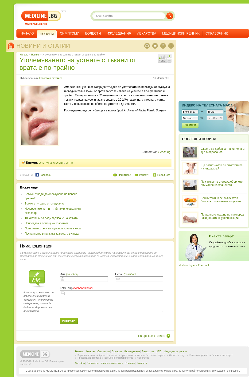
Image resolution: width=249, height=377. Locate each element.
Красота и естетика (50, 78)
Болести (93, 33)
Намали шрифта (169, 61)
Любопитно (143, 358)
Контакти (142, 363)
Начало (27, 33)
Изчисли (190, 125)
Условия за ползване (112, 363)
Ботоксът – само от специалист (45, 203)
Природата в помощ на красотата (46, 223)
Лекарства (146, 33)
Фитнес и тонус (177, 355)
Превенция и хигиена (89, 358)
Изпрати (144, 174)
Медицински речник (181, 33)
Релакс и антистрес (222, 355)
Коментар (66, 288)
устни (69, 162)
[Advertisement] (117, 208)
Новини (35, 54)
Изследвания (119, 33)
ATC (158, 351)
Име (63, 274)
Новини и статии (43, 46)
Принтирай (124, 174)
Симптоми (69, 33)
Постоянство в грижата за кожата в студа (51, 233)
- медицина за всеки (41, 18)
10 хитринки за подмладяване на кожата (51, 218)
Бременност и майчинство (119, 358)
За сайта (80, 363)
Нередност (163, 174)
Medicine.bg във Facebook (194, 265)
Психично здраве (198, 355)
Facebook (43, 175)
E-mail (119, 274)
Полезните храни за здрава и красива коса (53, 228)
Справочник (217, 33)
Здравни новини (86, 355)
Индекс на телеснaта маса (207, 105)
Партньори (92, 363)
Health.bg (164, 152)
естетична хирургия (51, 162)
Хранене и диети (108, 355)
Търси (169, 15)
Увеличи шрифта (169, 56)
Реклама (130, 363)
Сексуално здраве (156, 355)
